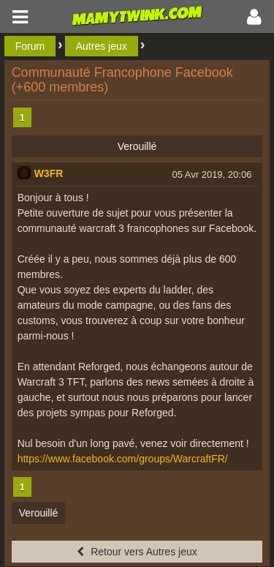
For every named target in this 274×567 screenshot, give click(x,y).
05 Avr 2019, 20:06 (211, 174)
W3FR (49, 173)
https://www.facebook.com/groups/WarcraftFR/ (123, 459)
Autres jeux (101, 46)
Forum (30, 46)
